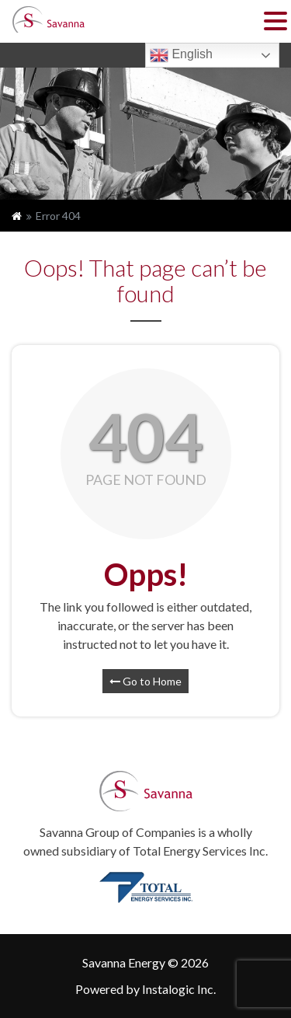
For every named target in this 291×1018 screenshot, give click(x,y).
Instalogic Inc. (179, 988)
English (181, 55)
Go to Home (145, 681)
